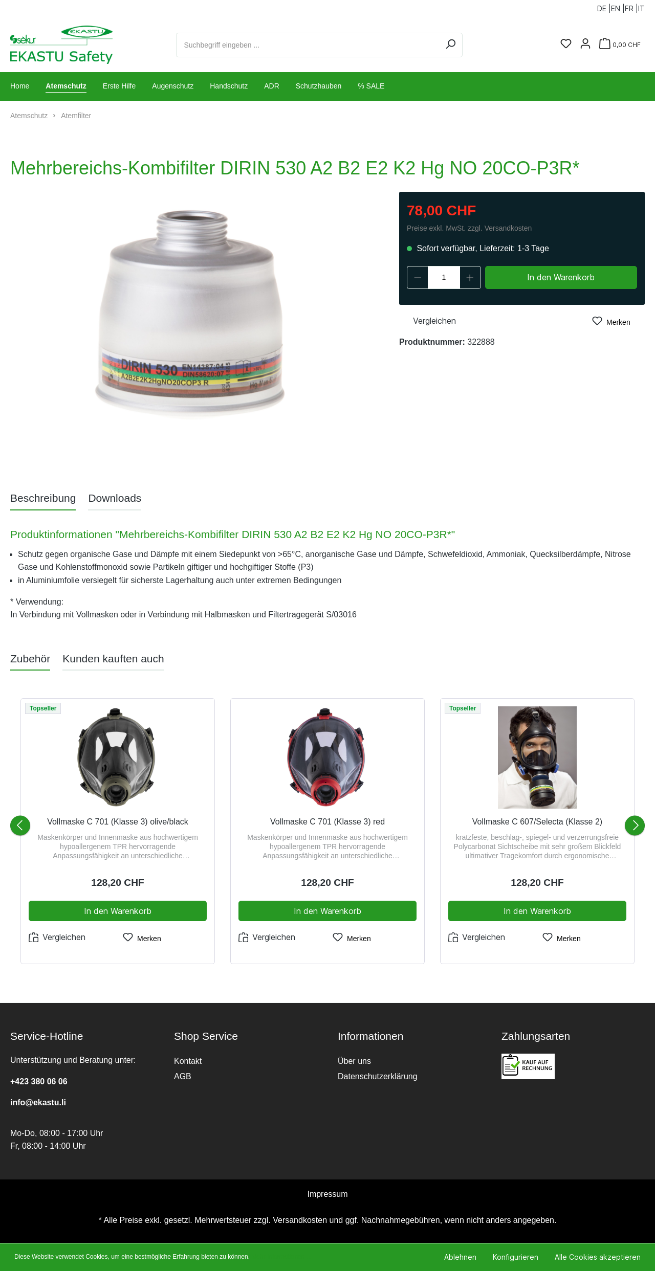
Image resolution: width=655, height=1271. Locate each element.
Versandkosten (300, 1220)
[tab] (43, 497)
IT (641, 6)
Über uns (354, 1061)
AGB (182, 1076)
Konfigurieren (515, 1257)
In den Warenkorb (561, 277)
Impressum (327, 1194)
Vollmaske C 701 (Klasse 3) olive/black (117, 821)
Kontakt (188, 1061)
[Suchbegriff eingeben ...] (307, 45)
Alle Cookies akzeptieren (598, 1257)
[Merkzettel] (566, 44)
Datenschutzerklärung (378, 1076)
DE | (604, 6)
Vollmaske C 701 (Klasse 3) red (327, 821)
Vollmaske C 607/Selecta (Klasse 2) (537, 821)
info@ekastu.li (38, 1102)
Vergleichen (427, 320)
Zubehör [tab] (30, 658)
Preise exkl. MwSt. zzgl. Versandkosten (469, 228)
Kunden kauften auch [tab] (113, 658)
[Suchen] (451, 45)
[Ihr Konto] (585, 44)
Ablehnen (460, 1257)
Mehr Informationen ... (281, 1256)
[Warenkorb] (620, 45)
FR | (631, 6)
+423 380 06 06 (39, 1081)
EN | (618, 6)
